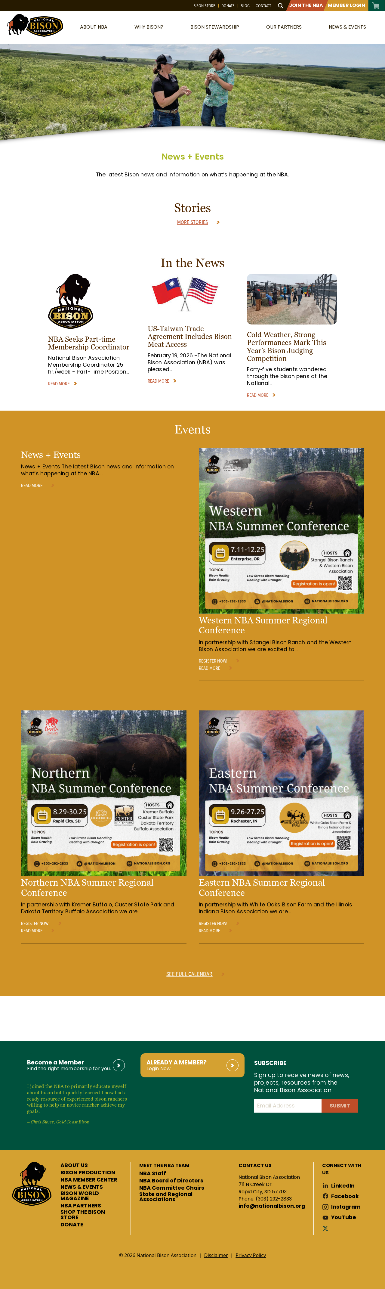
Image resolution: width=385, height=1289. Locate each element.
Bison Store (204, 6)
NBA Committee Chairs (171, 1188)
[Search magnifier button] (281, 6)
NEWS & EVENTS (81, 1187)
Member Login (346, 5)
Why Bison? (148, 26)
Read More (58, 383)
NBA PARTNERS (80, 1206)
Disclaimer (216, 1255)
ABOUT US (74, 1165)
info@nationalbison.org (272, 1206)
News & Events (347, 26)
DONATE (71, 1225)
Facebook (345, 1196)
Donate (228, 6)
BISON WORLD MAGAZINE (79, 1196)
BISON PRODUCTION (87, 1173)
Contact (263, 6)
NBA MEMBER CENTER (88, 1180)
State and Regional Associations (165, 1197)
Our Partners (284, 26)
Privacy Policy (251, 1255)
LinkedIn (343, 1185)
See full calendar (189, 974)
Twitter (326, 1228)
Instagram (346, 1207)
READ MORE (31, 485)
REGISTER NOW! (213, 660)
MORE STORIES (192, 222)
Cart (376, 6)
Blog (245, 6)
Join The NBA (306, 5)
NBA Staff (152, 1173)
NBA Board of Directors (171, 1181)
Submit (340, 1105)
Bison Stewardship (214, 26)
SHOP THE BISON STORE (82, 1215)
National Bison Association (34, 25)
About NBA (93, 26)
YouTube (343, 1217)
